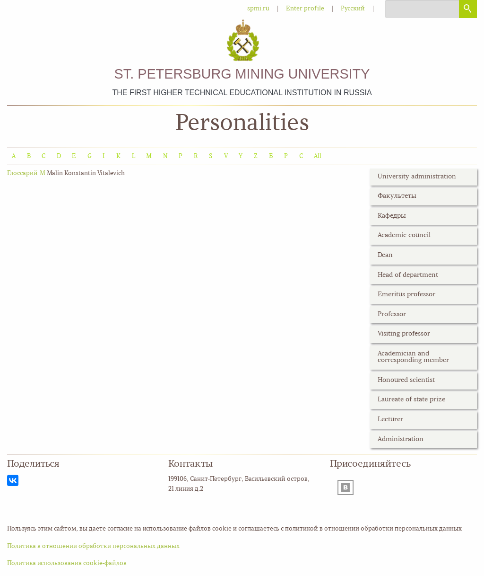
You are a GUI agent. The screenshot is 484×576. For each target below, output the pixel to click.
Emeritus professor (406, 294)
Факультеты (397, 196)
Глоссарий (22, 173)
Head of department (408, 275)
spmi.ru (258, 9)
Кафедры (392, 216)
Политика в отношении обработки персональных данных (93, 546)
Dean (385, 255)
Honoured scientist (406, 380)
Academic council (404, 235)
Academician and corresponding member (413, 357)
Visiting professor (404, 333)
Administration (401, 439)
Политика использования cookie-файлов (67, 563)
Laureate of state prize (411, 399)
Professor (392, 314)
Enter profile (305, 9)
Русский (353, 9)
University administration (417, 176)
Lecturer (390, 419)
